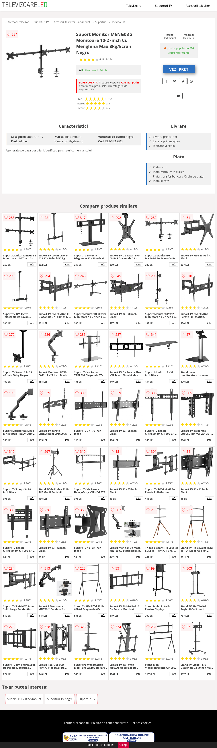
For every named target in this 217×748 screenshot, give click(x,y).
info (32, 264)
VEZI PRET (178, 69)
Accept (123, 745)
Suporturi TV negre (60, 699)
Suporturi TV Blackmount (110, 22)
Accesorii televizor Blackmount (72, 22)
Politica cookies (141, 723)
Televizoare (133, 6)
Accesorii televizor (198, 6)
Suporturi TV (163, 6)
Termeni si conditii (76, 723)
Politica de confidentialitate (109, 723)
